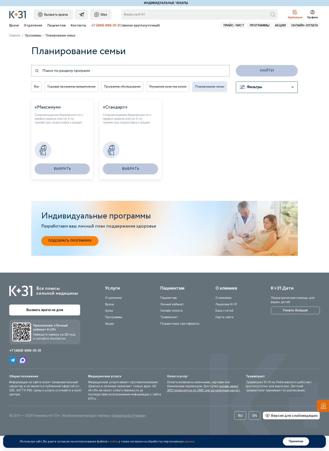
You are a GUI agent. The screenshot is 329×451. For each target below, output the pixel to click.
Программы (259, 25)
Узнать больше (295, 325)
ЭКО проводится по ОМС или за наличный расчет (203, 405)
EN (254, 430)
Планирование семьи (49, 101)
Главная (14, 35)
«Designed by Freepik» (128, 430)
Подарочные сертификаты (179, 338)
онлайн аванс (229, 401)
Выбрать (62, 183)
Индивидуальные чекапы (166, 3)
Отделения (33, 25)
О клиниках (223, 312)
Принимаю (296, 441)
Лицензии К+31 (226, 319)
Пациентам (56, 25)
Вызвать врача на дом (44, 325)
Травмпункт (169, 332)
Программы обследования (126, 87)
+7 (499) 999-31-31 (106, 25)
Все (36, 87)
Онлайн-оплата (304, 25)
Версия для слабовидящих (291, 430)
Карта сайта (224, 332)
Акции (280, 25)
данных (189, 441)
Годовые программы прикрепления (73, 87)
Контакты (78, 25)
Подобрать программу (70, 255)
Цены (109, 325)
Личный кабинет (172, 319)
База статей (224, 325)
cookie (113, 441)
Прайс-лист (233, 25)
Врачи (14, 25)
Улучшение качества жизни (173, 87)
